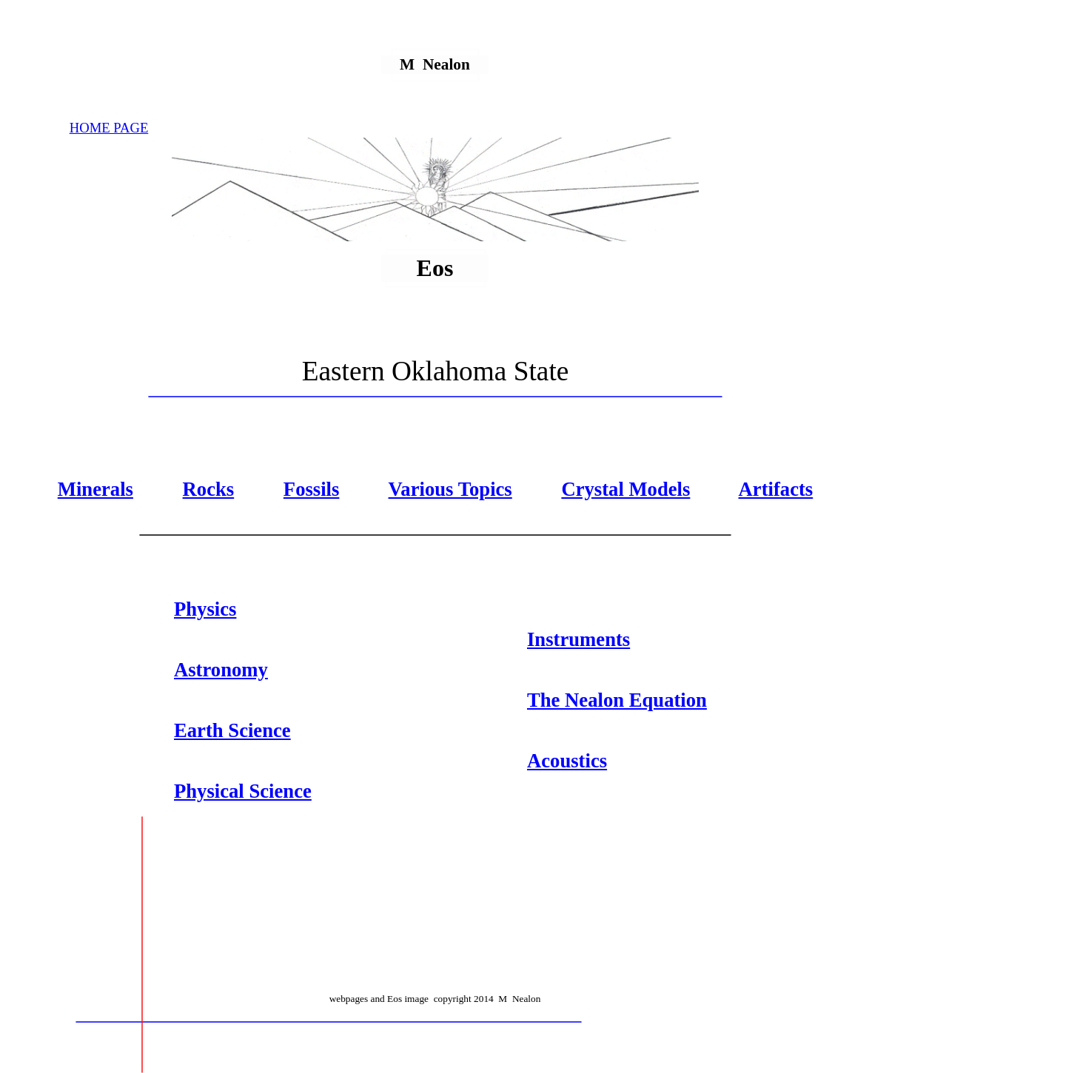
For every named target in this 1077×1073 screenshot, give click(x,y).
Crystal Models (625, 489)
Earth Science (232, 730)
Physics (205, 609)
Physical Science (243, 791)
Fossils (311, 489)
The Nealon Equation (617, 700)
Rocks (209, 489)
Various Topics (450, 489)
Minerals (95, 489)
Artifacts (776, 489)
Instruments (578, 639)
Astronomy (221, 670)
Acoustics (567, 761)
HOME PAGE (109, 127)
